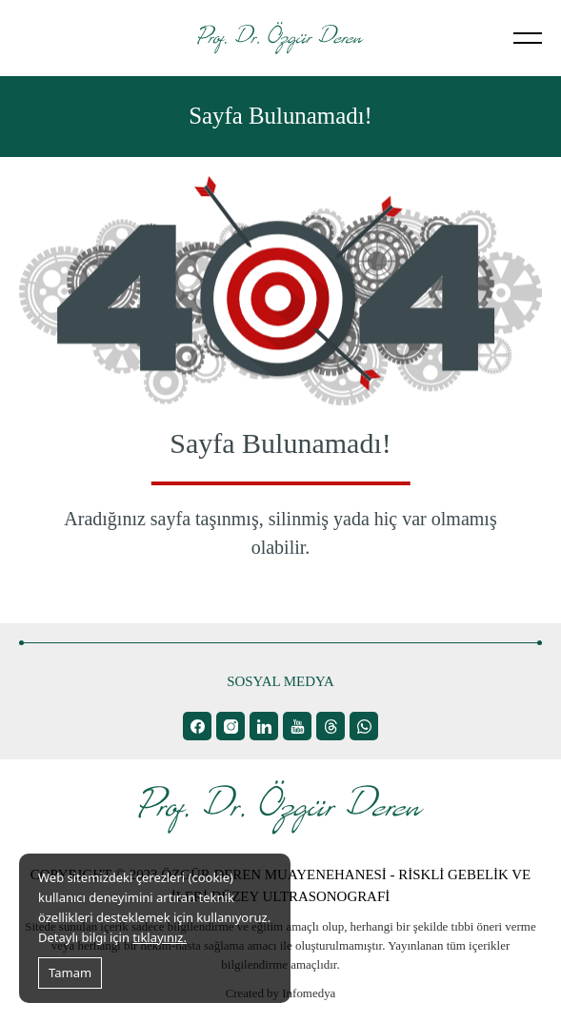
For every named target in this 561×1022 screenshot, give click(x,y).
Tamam (70, 972)
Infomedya (308, 993)
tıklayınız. (159, 937)
